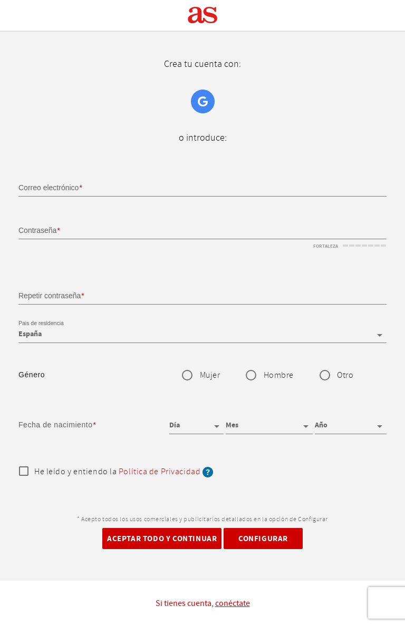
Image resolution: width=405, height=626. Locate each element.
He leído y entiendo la (123, 472)
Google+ (203, 101)
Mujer (210, 375)
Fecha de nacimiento (55, 424)
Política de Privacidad (159, 471)
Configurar (263, 538)
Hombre (279, 375)
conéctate (232, 603)
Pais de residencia (41, 323)
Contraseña (37, 230)
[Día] (196, 421)
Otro (345, 375)
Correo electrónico (48, 187)
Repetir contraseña (49, 295)
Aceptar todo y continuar (162, 538)
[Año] (351, 421)
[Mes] (269, 421)
